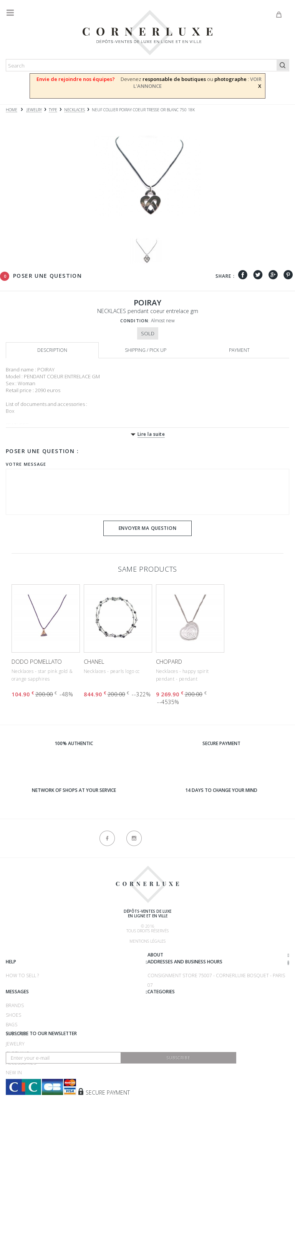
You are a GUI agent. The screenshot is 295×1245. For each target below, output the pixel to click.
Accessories (21, 1116)
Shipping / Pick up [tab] (145, 350)
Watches (16, 1087)
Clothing (17, 1106)
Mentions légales (147, 941)
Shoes (155, 1068)
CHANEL (94, 661)
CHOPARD (169, 661)
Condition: (135, 320)
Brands (157, 1058)
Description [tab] (52, 350)
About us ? (18, 956)
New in (14, 1125)
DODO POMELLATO (37, 661)
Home (11, 109)
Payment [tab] (239, 350)
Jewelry (15, 1096)
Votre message (26, 464)
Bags (153, 1077)
